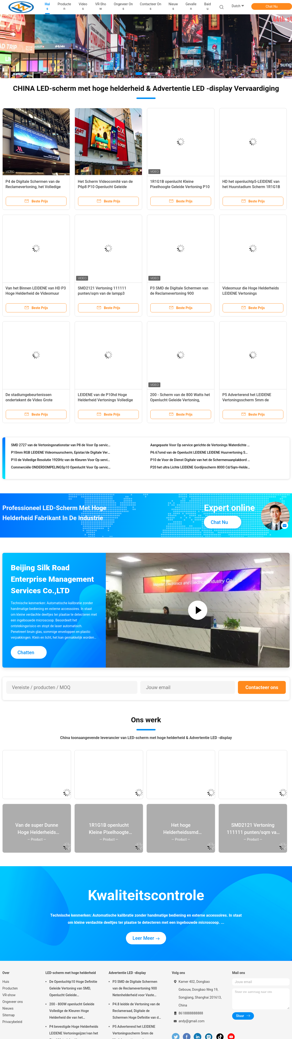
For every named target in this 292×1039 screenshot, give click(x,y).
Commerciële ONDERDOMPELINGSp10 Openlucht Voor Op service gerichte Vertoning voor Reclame (61, 470)
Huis (5, 982)
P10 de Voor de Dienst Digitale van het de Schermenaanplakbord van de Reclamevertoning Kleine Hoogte (200, 463)
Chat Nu (272, 6)
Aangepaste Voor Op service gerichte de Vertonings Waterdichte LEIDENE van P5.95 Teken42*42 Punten (200, 448)
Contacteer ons (262, 687)
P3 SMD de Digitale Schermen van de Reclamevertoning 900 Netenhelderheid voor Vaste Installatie (134, 989)
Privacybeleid (12, 1022)
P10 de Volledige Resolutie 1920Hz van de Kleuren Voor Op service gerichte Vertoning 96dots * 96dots (61, 463)
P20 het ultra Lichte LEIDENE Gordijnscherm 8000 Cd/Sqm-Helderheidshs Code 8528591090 (200, 470)
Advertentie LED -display (127, 973)
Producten (10, 988)
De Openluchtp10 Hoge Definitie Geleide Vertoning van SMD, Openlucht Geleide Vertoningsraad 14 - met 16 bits (73, 989)
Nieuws (7, 1008)
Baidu (207, 6)
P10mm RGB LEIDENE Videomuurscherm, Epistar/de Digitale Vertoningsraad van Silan (61, 455)
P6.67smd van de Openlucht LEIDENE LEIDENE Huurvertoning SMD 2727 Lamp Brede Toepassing (200, 455)
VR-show (9, 995)
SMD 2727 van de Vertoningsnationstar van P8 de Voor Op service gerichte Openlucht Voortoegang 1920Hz (61, 448)
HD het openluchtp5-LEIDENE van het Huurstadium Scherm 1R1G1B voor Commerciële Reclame (251, 186)
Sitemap (8, 1015)
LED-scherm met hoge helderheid (70, 973)
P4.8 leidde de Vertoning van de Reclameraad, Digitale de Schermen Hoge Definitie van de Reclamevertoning (136, 1011)
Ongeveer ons (12, 1002)
